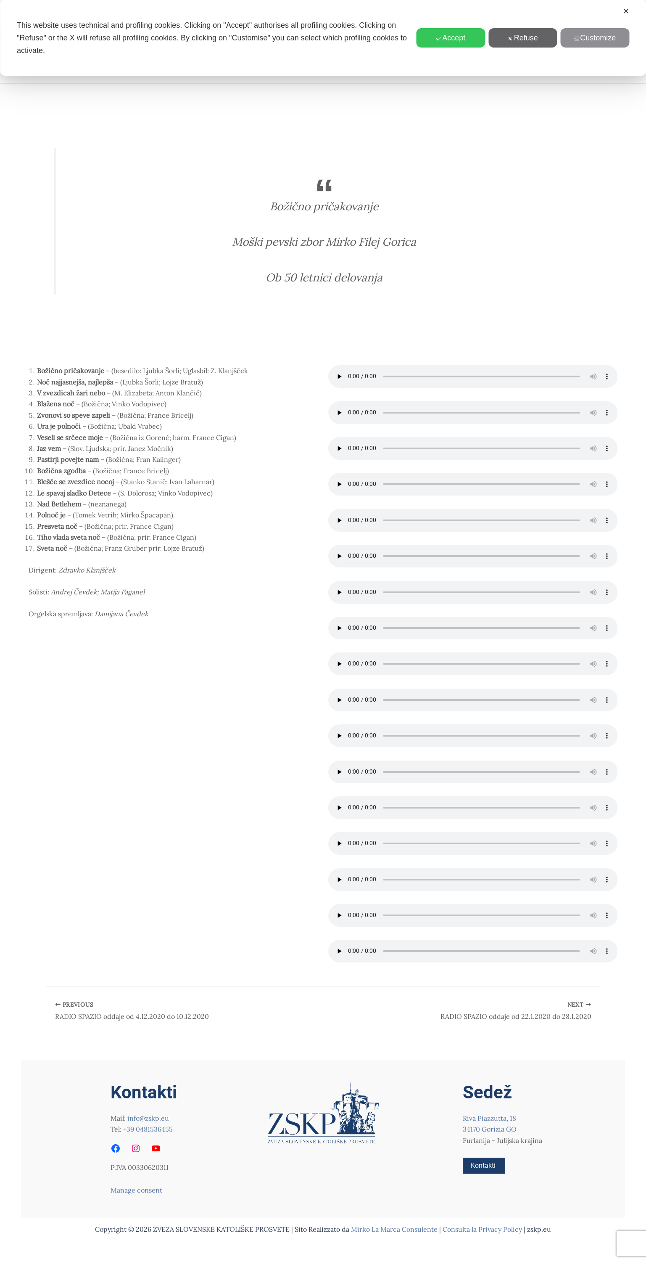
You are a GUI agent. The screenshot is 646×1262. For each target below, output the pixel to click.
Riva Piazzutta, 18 (489, 1118)
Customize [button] (595, 38)
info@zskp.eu (148, 1118)
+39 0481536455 (148, 1129)
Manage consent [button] (136, 1190)
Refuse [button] (523, 38)
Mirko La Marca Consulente (394, 1229)
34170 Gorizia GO (490, 1129)
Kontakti (483, 1165)
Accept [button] (450, 38)
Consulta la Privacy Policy (483, 1229)
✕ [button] (626, 11)
